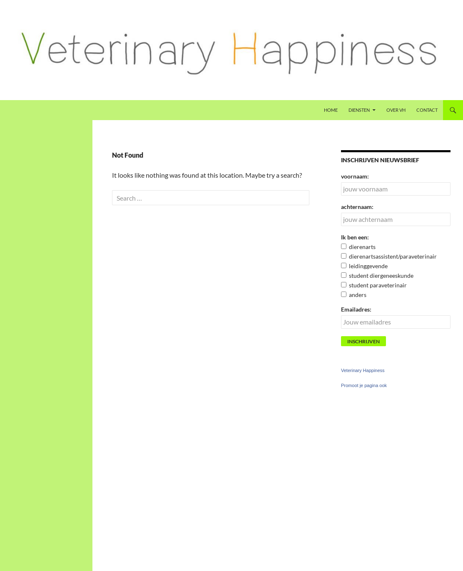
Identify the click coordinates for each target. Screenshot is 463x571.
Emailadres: (356, 309)
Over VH (396, 110)
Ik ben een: (355, 237)
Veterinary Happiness (363, 370)
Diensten (359, 110)
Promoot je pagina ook (364, 385)
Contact (427, 110)
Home (331, 110)
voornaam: (355, 176)
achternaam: (357, 206)
